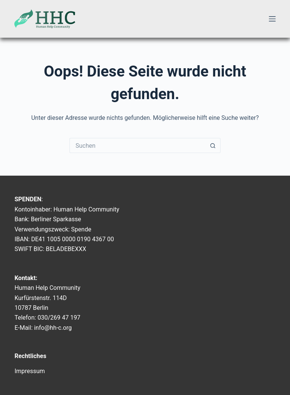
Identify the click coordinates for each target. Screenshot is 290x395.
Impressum (29, 371)
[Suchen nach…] (137, 145)
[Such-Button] (213, 145)
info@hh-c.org (53, 327)
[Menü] (272, 18)
